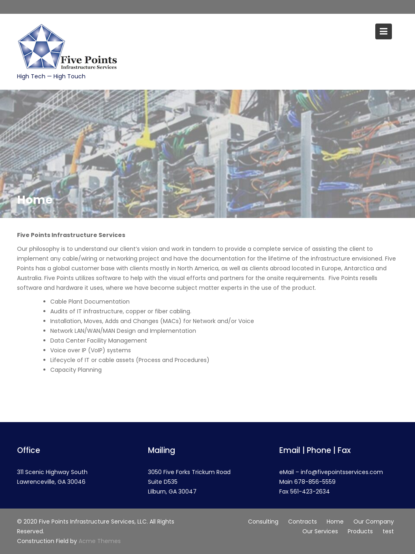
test (388, 531)
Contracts (302, 521)
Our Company (373, 521)
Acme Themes (100, 541)
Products (360, 531)
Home (335, 521)
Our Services (320, 531)
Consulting (263, 521)
